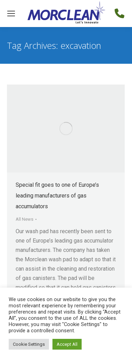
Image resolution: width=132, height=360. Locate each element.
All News (24, 219)
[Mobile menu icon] (11, 13)
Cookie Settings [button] (29, 344)
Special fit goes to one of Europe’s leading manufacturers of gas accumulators (57, 196)
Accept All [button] (67, 344)
